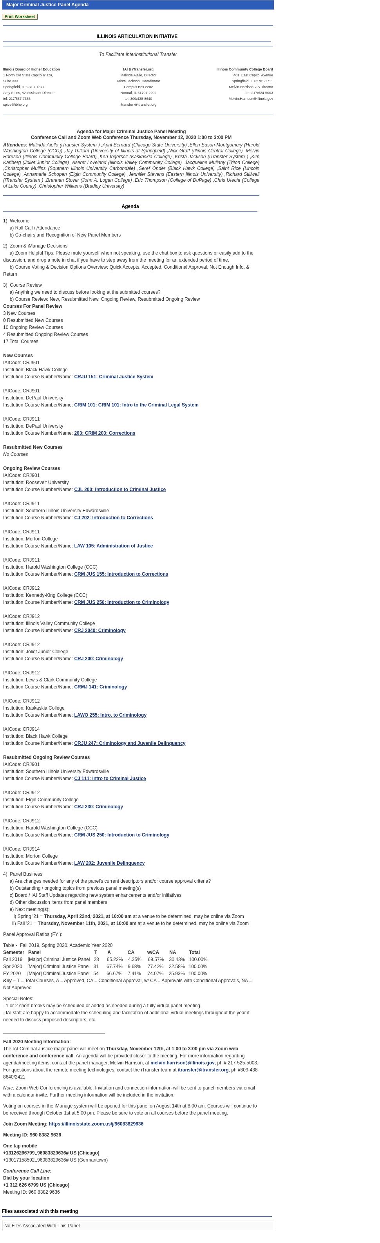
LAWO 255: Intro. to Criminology (110, 715)
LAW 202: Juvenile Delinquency (109, 863)
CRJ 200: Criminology (98, 658)
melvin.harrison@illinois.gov (182, 1063)
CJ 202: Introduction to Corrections (113, 517)
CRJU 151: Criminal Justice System (113, 376)
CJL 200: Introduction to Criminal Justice (120, 489)
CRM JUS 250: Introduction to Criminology (121, 602)
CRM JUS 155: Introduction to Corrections (121, 574)
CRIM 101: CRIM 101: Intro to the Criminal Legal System (136, 405)
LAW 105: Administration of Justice (113, 546)
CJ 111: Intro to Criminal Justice (110, 778)
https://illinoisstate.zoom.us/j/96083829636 (96, 1124)
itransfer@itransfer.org (203, 1070)
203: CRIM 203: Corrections (104, 433)
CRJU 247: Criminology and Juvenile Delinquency (129, 743)
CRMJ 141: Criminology (100, 687)
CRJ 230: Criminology (98, 806)
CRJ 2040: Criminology (99, 630)
